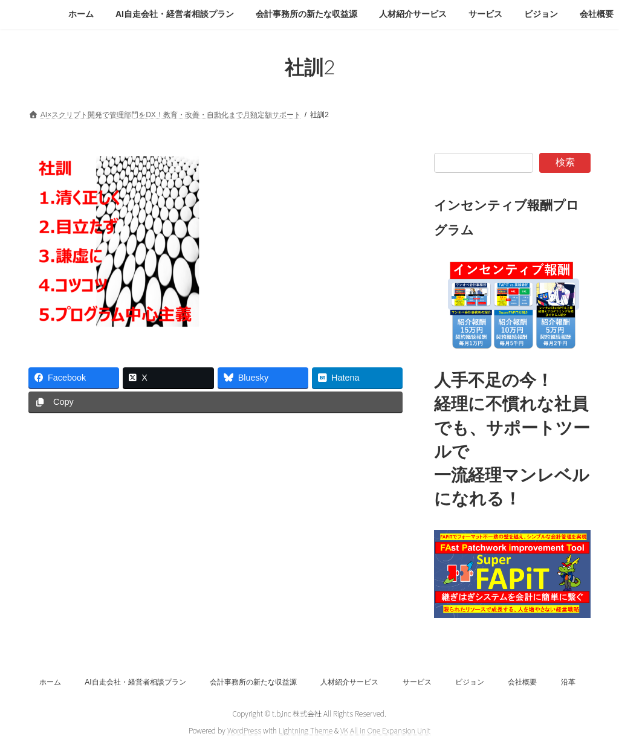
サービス (417, 682)
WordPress (244, 730)
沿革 (568, 682)
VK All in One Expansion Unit (385, 730)
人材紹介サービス (349, 682)
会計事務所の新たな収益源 (253, 682)
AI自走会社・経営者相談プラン (135, 682)
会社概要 (522, 682)
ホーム (50, 682)
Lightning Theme (305, 730)
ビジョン (469, 682)
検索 (565, 162)
